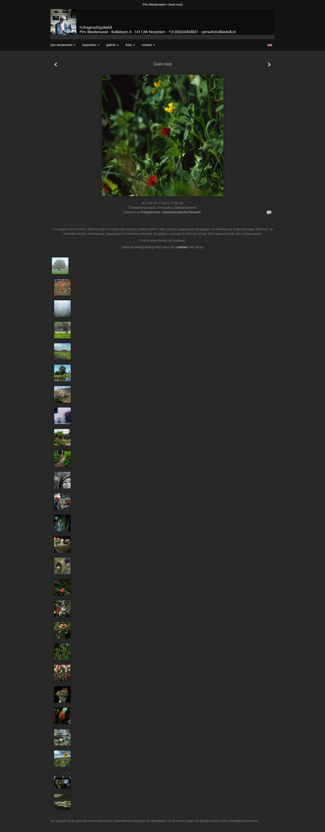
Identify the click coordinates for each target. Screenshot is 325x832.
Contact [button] (148, 45)
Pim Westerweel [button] (63, 45)
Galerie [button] (112, 45)
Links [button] (130, 45)
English (269, 45)
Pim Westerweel (154, 4)
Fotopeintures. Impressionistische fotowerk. (171, 212)
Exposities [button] (90, 45)
